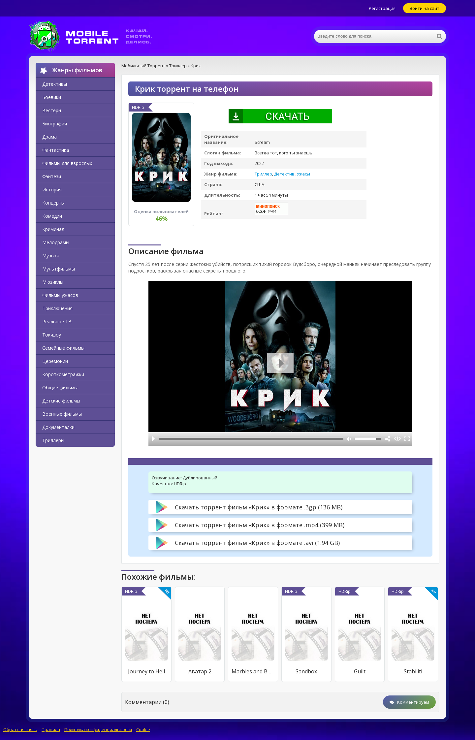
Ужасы (303, 174)
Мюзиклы (52, 282)
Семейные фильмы (63, 348)
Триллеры (53, 440)
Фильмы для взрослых (67, 163)
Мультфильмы (58, 269)
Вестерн (51, 110)
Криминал (53, 229)
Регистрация (382, 8)
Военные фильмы (62, 414)
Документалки (58, 427)
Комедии (52, 216)
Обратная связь (20, 729)
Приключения (57, 308)
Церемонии (55, 361)
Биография (54, 123)
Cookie (143, 729)
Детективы (54, 84)
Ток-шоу (51, 335)
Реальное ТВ (57, 321)
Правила (51, 729)
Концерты (53, 203)
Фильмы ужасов (60, 295)
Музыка (50, 255)
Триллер (263, 174)
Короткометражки (63, 374)
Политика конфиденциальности (98, 729)
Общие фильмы (60, 387)
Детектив (284, 174)
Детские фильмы (61, 401)
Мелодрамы (55, 242)
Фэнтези (51, 176)
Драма (49, 137)
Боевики (51, 97)
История (52, 189)
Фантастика (55, 150)
